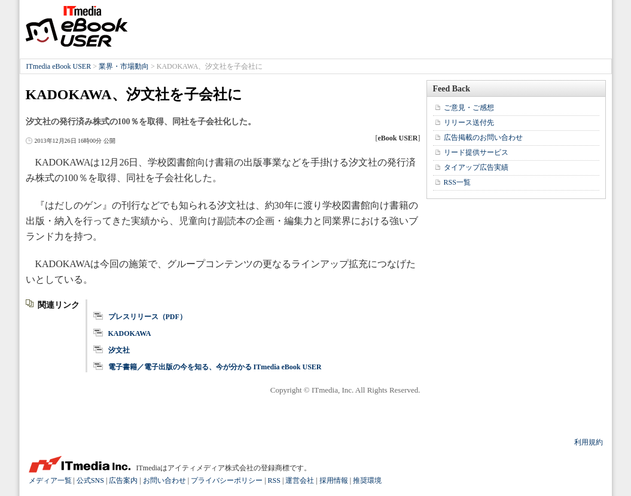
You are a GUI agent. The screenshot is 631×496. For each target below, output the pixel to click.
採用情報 (333, 480)
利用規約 (588, 442)
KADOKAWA (129, 333)
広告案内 (123, 480)
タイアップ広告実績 (476, 167)
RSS (274, 480)
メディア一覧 (50, 480)
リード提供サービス (476, 152)
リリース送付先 (469, 122)
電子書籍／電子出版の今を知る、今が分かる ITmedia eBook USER (215, 367)
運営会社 (299, 480)
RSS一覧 (457, 182)
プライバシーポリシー (227, 480)
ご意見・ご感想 (469, 107)
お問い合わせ (164, 480)
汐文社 (119, 350)
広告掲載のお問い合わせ (483, 137)
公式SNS (90, 480)
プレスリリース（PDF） (147, 317)
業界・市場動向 (124, 66)
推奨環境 (367, 480)
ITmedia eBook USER (76, 26)
